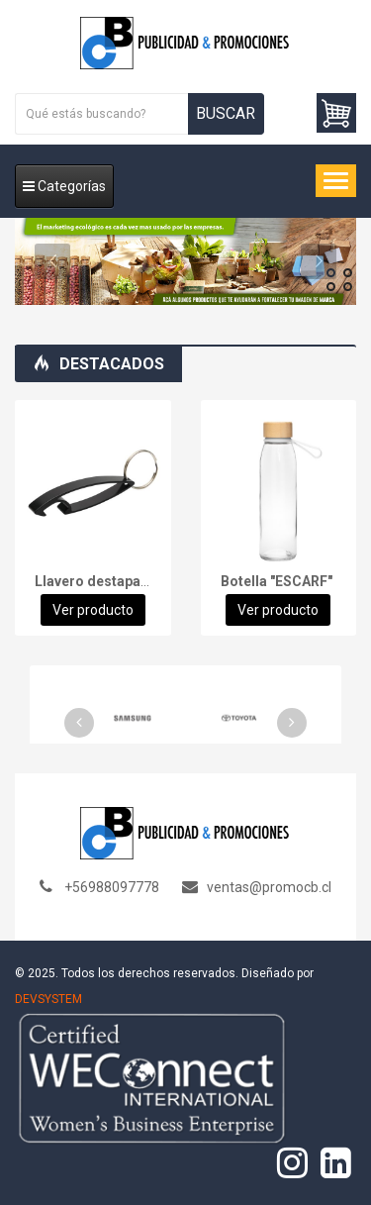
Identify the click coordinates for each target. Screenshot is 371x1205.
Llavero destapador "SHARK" (129, 581)
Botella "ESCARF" (276, 581)
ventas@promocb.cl (269, 887)
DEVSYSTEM (48, 999)
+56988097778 (111, 887)
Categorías (64, 186)
